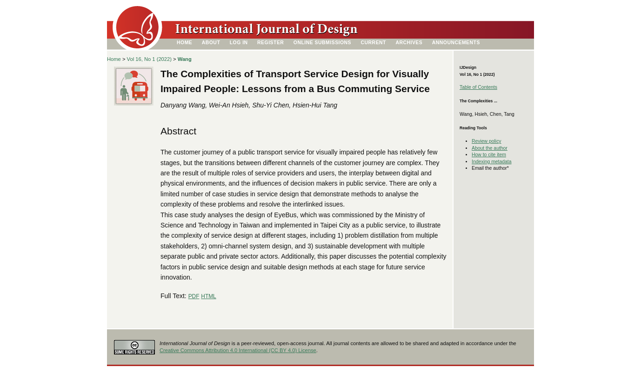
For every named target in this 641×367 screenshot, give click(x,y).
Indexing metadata (492, 161)
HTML (208, 296)
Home (184, 42)
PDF (194, 296)
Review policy (486, 141)
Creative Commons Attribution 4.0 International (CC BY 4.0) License (238, 350)
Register (270, 42)
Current (373, 42)
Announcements (456, 42)
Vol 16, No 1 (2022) (149, 59)
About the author (489, 148)
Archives (408, 42)
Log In (239, 42)
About (211, 42)
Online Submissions (322, 42)
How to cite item (489, 154)
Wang (185, 59)
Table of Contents (478, 87)
